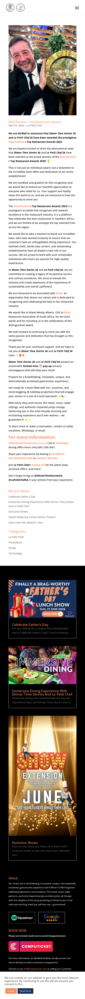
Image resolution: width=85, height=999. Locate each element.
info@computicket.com (35, 968)
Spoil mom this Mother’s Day (26, 522)
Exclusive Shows (18, 511)
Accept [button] (11, 990)
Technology (15, 553)
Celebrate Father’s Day (22, 496)
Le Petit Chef (34, 125)
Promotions (15, 542)
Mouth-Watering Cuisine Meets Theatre (32, 517)
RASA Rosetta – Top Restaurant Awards (35, 122)
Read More (25, 990)
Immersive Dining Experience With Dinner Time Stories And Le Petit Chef (42, 693)
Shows (12, 548)
